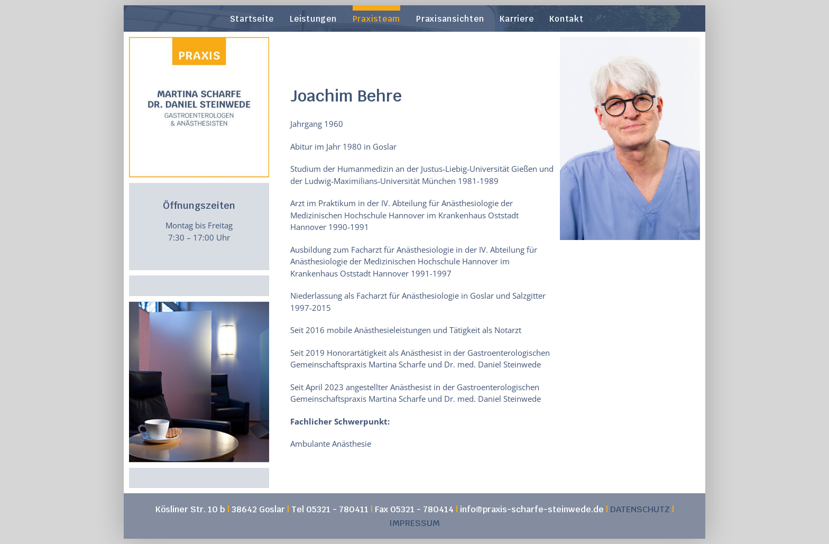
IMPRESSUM (414, 523)
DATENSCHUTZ (640, 509)
